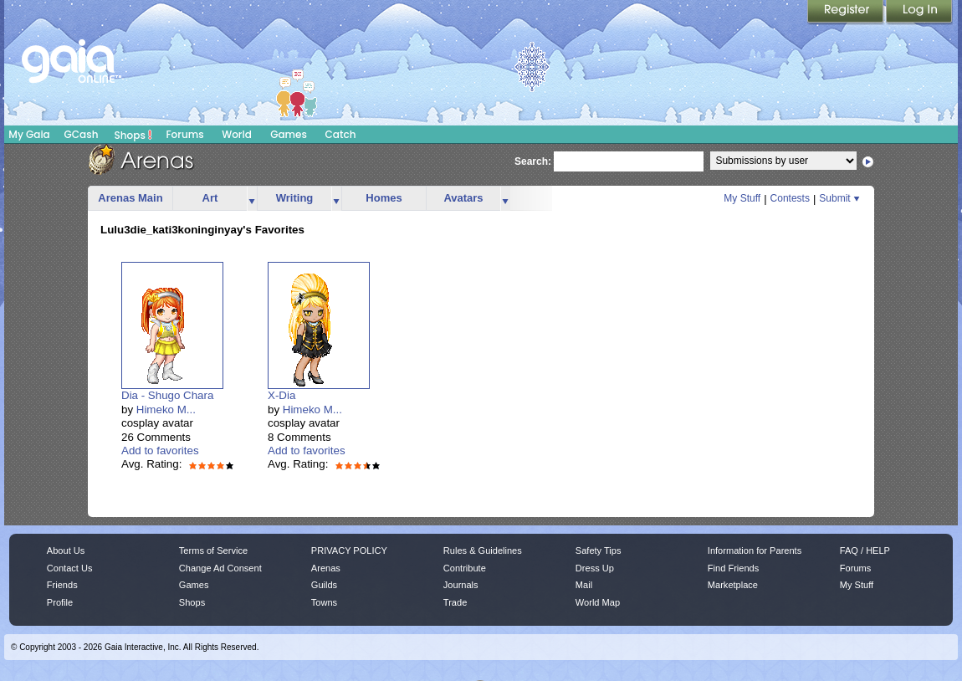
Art (210, 198)
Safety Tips (599, 550)
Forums (184, 134)
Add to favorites (160, 450)
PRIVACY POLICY (349, 550)
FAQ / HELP (865, 550)
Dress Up (595, 568)
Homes (384, 198)
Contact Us (70, 568)
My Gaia (28, 134)
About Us (65, 550)
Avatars (463, 198)
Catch (340, 134)
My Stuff (742, 198)
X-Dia (281, 395)
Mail (584, 585)
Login (919, 12)
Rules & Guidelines (482, 550)
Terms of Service (213, 550)
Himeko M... (166, 409)
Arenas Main (130, 198)
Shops (133, 134)
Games (288, 134)
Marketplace (733, 585)
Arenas (325, 568)
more (252, 199)
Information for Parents (754, 550)
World (237, 134)
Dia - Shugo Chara (167, 395)
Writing (295, 198)
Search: (532, 161)
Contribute (464, 568)
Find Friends (733, 568)
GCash (81, 134)
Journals (460, 585)
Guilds (324, 585)
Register (846, 12)
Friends (62, 585)
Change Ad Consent (220, 568)
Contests (790, 198)
